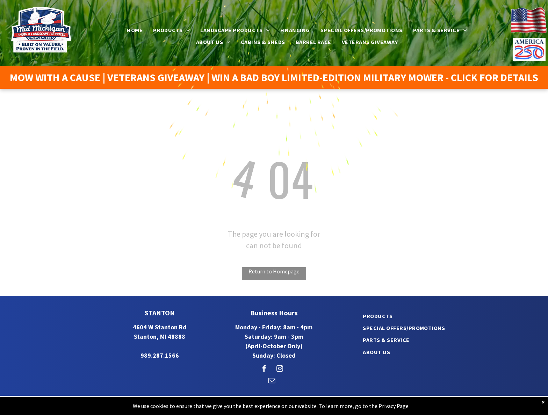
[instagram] (280, 369)
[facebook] (264, 369)
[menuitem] (135, 30)
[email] (272, 381)
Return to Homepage (274, 271)
